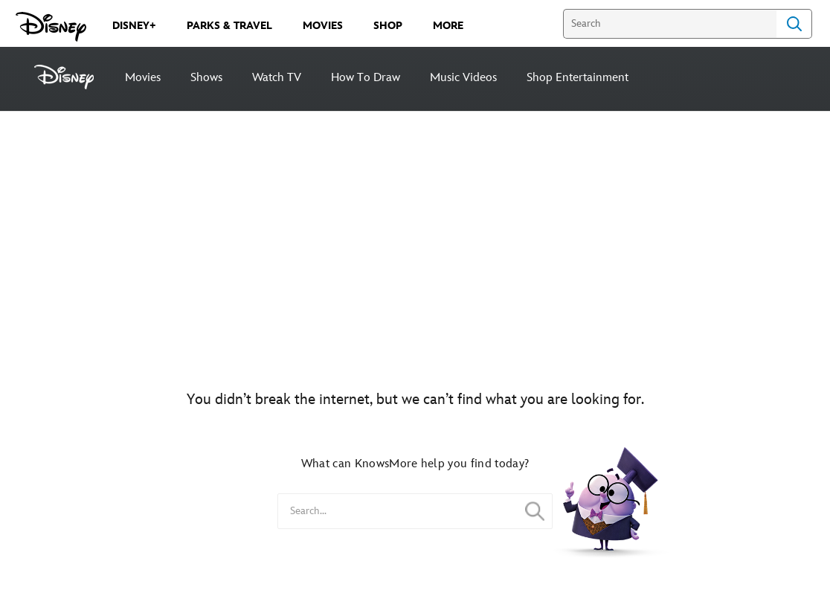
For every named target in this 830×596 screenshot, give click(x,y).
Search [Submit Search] (794, 24)
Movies (143, 78)
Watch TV (276, 78)
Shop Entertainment (577, 78)
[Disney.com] (51, 27)
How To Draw (365, 78)
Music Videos (463, 78)
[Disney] (72, 77)
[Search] (669, 24)
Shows (206, 78)
